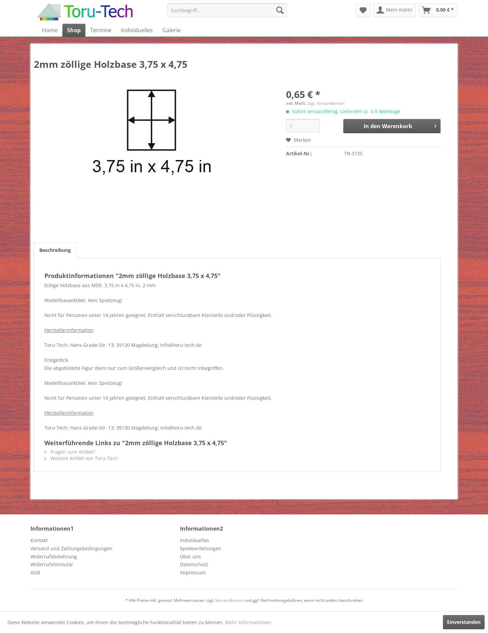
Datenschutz (194, 564)
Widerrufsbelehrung (53, 556)
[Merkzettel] (363, 10)
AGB (35, 572)
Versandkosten (229, 600)
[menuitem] (227, 10)
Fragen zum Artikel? (69, 452)
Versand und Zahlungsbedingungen (71, 548)
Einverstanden (464, 622)
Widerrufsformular (51, 564)
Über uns (190, 556)
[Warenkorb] (438, 10)
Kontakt (39, 540)
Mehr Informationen (248, 622)
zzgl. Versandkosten (326, 103)
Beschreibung (55, 250)
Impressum (193, 572)
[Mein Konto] (394, 10)
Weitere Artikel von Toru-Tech (81, 458)
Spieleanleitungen (200, 548)
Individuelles (194, 540)
